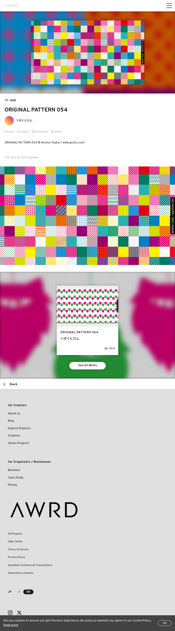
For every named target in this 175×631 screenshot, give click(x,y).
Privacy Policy (16, 557)
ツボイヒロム (24, 120)
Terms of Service (18, 549)
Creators (14, 436)
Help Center (15, 541)
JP (10, 592)
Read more (10, 625)
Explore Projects (19, 428)
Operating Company (20, 573)
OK (165, 623)
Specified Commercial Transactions (30, 565)
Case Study (15, 478)
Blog (11, 421)
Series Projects (18, 443)
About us (14, 413)
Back (14, 384)
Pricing (12, 485)
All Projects (15, 534)
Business (14, 470)
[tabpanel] (87, 52)
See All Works (87, 365)
